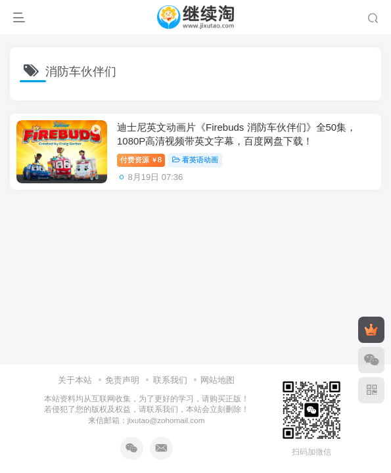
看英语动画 (195, 160)
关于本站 (75, 380)
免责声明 (122, 380)
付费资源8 (141, 160)
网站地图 (217, 380)
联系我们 (170, 380)
